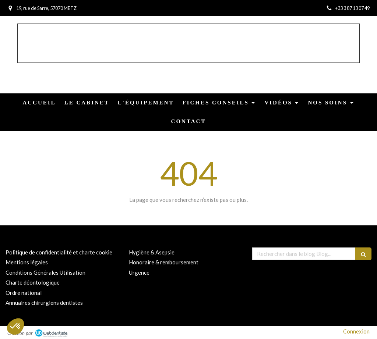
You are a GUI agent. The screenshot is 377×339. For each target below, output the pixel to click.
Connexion (356, 331)
